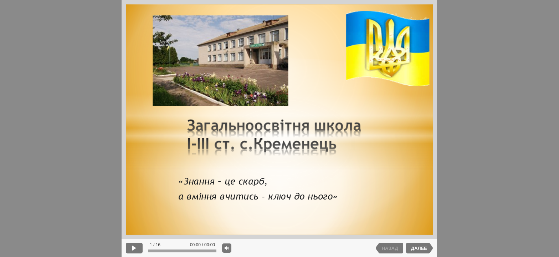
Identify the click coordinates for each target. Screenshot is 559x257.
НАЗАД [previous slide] (390, 248)
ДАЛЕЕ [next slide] (419, 248)
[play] (134, 248)
